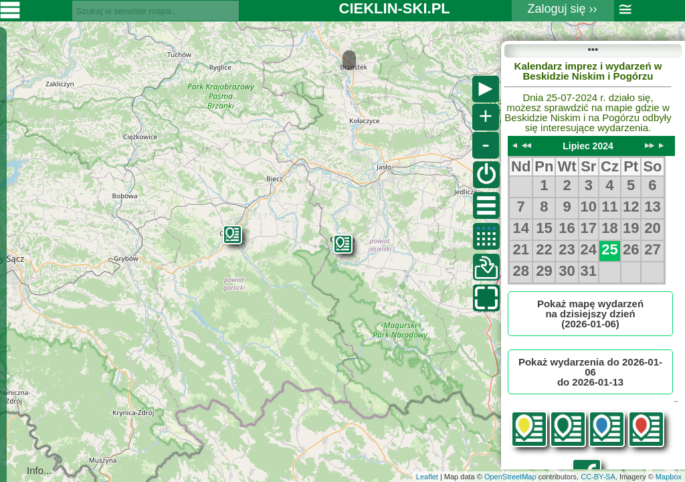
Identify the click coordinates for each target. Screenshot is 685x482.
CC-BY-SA (598, 477)
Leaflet (427, 477)
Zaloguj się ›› (562, 8)
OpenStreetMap (510, 477)
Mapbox (669, 477)
